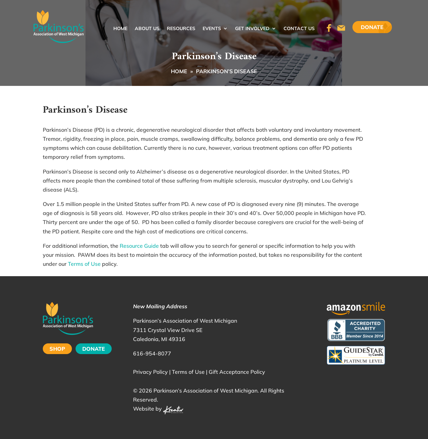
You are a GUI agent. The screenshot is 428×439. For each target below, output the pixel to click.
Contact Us (299, 28)
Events (212, 28)
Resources (181, 28)
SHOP (57, 348)
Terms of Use (84, 263)
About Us (147, 28)
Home (120, 28)
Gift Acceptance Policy (237, 371)
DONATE (93, 348)
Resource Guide (139, 245)
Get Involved (252, 28)
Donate (372, 27)
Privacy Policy (150, 371)
